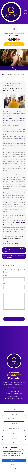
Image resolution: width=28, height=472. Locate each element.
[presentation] (11, 313)
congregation (9, 175)
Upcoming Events (13, 44)
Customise (14, 465)
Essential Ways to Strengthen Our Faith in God (13, 256)
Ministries (14, 424)
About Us (14, 414)
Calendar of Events (14, 428)
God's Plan (16, 241)
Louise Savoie (8, 91)
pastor (20, 157)
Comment (6, 291)
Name (5, 275)
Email (5, 283)
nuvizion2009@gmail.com (15, 399)
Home (3, 74)
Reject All (14, 469)
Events (14, 433)
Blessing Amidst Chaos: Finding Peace (13, 250)
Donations (14, 438)
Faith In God (18, 239)
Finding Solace (8, 241)
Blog (14, 443)
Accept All (14, 460)
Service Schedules (14, 419)
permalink (15, 243)
